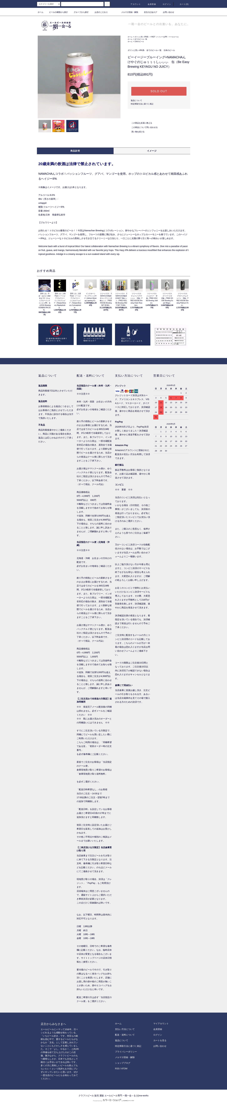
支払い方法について (125, 1029)
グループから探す (79, 12)
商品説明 (75, 151)
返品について (136, 100)
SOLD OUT (158, 91)
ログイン (165, 4)
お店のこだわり (99, 12)
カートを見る (159, 1040)
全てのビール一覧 (141, 39)
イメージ (152, 151)
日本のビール (139, 41)
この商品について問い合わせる (143, 127)
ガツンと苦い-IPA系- (142, 37)
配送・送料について (125, 1035)
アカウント (134, 4)
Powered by (113, 1101)
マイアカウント (161, 1023)
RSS (117, 1068)
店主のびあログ (148, 12)
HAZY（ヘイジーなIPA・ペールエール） (165, 37)
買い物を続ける (136, 132)
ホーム (40, 12)
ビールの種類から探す (56, 12)
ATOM (124, 1068)
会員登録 (150, 4)
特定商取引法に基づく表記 (142, 104)
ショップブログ (122, 1063)
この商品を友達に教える (140, 123)
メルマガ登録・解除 (127, 12)
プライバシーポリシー (126, 1051)
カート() (182, 4)
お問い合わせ (166, 12)
